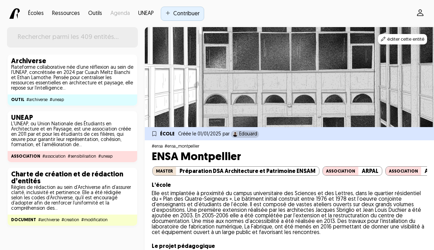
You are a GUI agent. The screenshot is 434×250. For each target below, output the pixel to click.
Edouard (245, 134)
